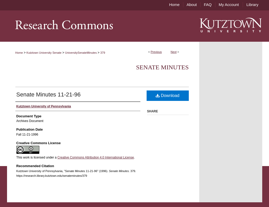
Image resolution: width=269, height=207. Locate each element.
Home (19, 52)
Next (174, 51)
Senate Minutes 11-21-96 (48, 94)
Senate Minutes (162, 67)
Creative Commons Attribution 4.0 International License (96, 157)
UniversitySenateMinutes (81, 52)
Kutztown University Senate (44, 52)
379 (102, 52)
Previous (156, 51)
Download (167, 95)
